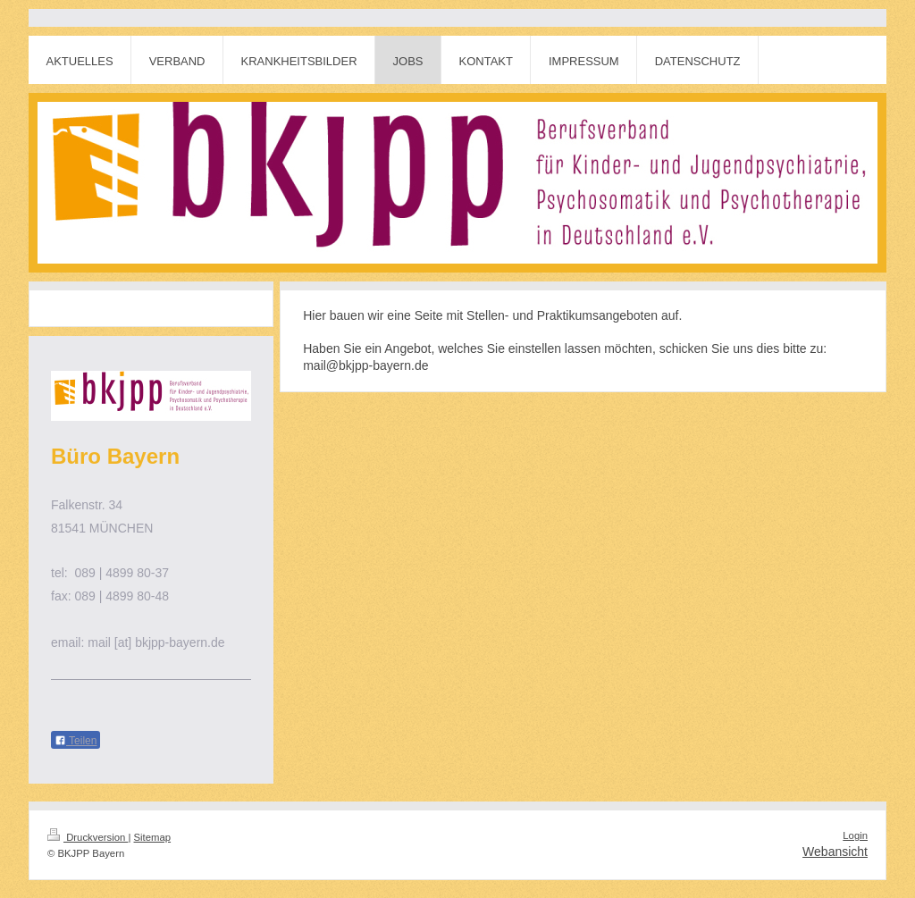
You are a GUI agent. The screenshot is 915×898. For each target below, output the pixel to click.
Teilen (76, 740)
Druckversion (87, 837)
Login (855, 835)
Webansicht (835, 851)
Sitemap (153, 837)
